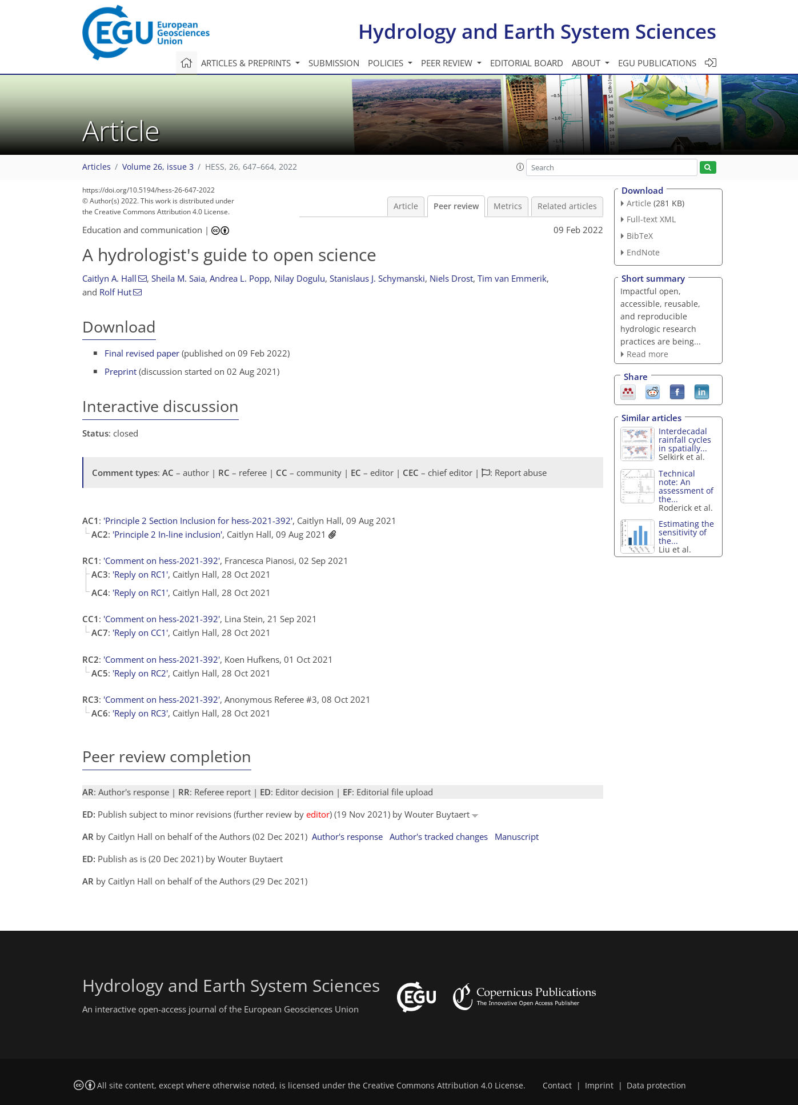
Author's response (347, 836)
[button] (520, 167)
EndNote (643, 252)
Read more (647, 354)
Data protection (656, 1085)
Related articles (567, 206)
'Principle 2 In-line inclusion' (167, 534)
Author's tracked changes (439, 836)
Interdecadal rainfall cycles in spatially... (685, 440)
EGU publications (657, 63)
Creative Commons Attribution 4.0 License (443, 1085)
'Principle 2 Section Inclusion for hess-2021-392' (197, 520)
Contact (557, 1085)
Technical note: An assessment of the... (686, 486)
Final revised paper (142, 353)
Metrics (508, 206)
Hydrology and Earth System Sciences (537, 31)
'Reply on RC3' (140, 713)
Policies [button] (387, 63)
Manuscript (517, 836)
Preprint (121, 371)
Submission (333, 63)
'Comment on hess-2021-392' (161, 560)
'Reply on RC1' (140, 574)
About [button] (587, 63)
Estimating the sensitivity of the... (686, 532)
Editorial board (526, 63)
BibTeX (640, 235)
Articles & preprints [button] (247, 63)
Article (406, 206)
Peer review (456, 206)
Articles (96, 167)
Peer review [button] (448, 63)
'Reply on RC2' (140, 673)
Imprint (599, 1085)
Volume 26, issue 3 (158, 167)
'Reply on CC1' (140, 632)
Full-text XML (651, 219)
